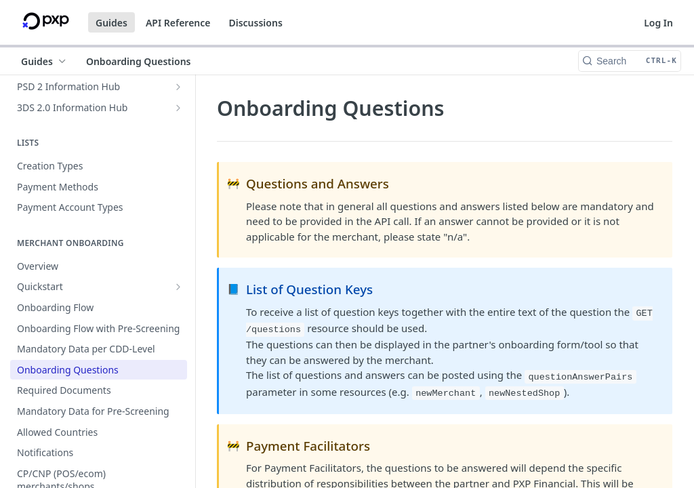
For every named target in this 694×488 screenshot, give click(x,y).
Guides (111, 22)
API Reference (178, 22)
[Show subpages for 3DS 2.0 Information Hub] (178, 107)
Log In (658, 22)
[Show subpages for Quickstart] (178, 286)
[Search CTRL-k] (629, 61)
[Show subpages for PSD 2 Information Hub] (178, 86)
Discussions (255, 22)
